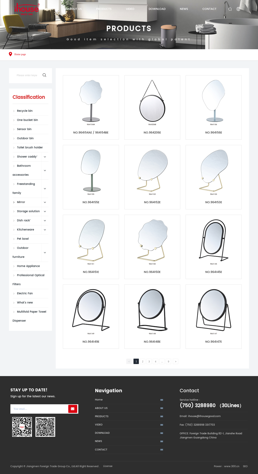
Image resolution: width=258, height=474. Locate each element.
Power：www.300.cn (226, 466)
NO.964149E (91, 341)
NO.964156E (213, 132)
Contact (189, 391)
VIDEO (98, 425)
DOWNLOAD (102, 433)
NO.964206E (152, 132)
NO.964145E (213, 272)
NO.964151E (91, 272)
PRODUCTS (129, 36)
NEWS (98, 441)
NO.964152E (152, 202)
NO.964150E (152, 272)
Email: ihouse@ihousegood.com (200, 416)
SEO (245, 466)
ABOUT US (101, 408)
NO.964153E (213, 202)
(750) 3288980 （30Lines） (212, 406)
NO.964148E (152, 341)
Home (99, 400)
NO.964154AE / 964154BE (90, 132)
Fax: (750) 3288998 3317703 (197, 425)
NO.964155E (91, 202)
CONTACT (101, 450)
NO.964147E (213, 341)
